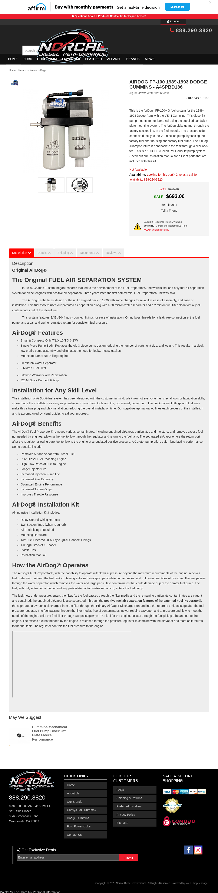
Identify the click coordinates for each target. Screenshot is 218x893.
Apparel (114, 57)
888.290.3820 (191, 30)
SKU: (189, 96)
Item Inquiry (169, 202)
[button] (112, 40)
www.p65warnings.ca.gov (156, 228)
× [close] (210, 2)
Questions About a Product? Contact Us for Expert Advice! (110, 16)
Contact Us (74, 832)
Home (12, 57)
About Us (73, 791)
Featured (93, 57)
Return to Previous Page (32, 68)
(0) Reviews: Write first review (149, 91)
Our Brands (74, 799)
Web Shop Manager (197, 881)
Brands (132, 57)
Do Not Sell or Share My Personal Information (30, 890)
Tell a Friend (169, 208)
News (149, 57)
